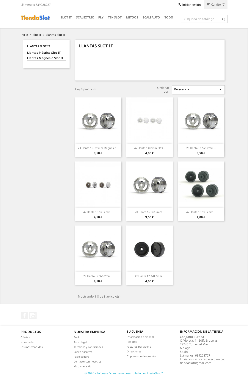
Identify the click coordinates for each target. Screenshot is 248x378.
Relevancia (198, 89)
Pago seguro (81, 356)
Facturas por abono (139, 346)
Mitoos (132, 17)
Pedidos (132, 341)
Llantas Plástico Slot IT (44, 53)
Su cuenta (135, 331)
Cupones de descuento (141, 356)
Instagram (33, 315)
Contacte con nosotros (87, 361)
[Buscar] (204, 19)
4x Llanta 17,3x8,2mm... (149, 276)
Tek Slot (115, 17)
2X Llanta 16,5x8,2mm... (201, 148)
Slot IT (66, 17)
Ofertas (25, 337)
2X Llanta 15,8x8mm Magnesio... (98, 148)
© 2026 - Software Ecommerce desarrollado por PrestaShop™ (124, 373)
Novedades (27, 342)
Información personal (140, 337)
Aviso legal (80, 342)
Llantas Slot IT (38, 46)
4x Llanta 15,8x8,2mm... (98, 212)
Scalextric (85, 17)
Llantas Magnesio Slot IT (45, 58)
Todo (168, 17)
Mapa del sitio (82, 366)
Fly (100, 17)
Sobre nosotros (83, 352)
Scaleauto (151, 17)
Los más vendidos (32, 347)
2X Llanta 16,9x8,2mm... (149, 212)
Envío (77, 337)
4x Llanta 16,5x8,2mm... (201, 212)
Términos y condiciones (88, 347)
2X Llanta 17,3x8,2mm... (98, 276)
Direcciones (134, 351)
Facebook (24, 315)
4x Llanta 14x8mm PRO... (149, 148)
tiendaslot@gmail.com (195, 363)
